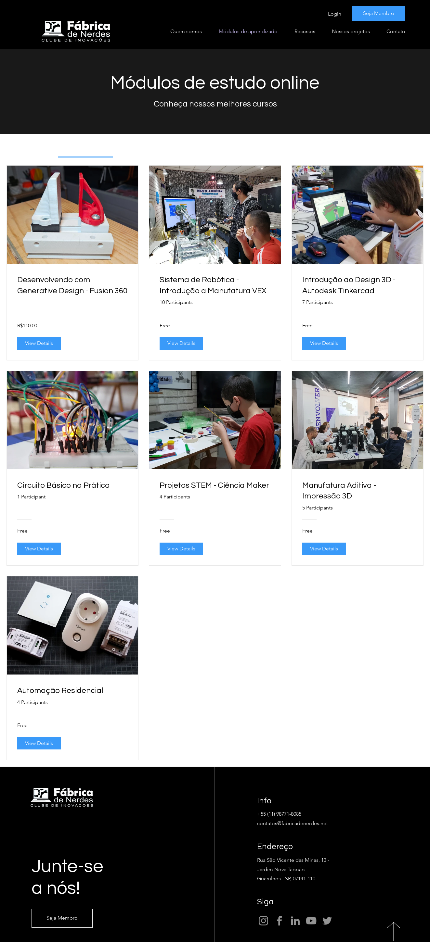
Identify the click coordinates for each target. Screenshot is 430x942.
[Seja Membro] (378, 13)
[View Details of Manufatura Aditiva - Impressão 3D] (324, 549)
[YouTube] (311, 920)
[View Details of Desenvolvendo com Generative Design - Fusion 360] (39, 343)
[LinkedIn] (295, 920)
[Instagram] (263, 920)
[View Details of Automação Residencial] (39, 743)
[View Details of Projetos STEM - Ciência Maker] (181, 549)
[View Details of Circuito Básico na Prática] (39, 549)
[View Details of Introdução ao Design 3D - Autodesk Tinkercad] (324, 343)
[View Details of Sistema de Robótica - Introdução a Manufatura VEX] (181, 343)
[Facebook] (279, 920)
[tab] (85, 149)
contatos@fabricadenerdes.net (292, 823)
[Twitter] (327, 920)
